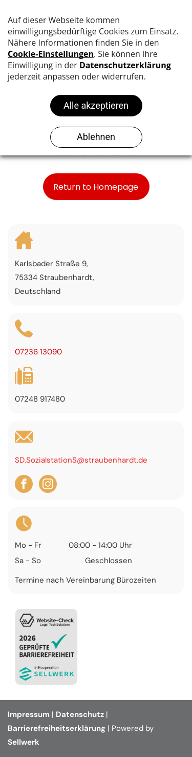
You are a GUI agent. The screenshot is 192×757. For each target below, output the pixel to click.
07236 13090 (38, 352)
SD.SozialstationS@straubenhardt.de (81, 460)
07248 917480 (40, 399)
